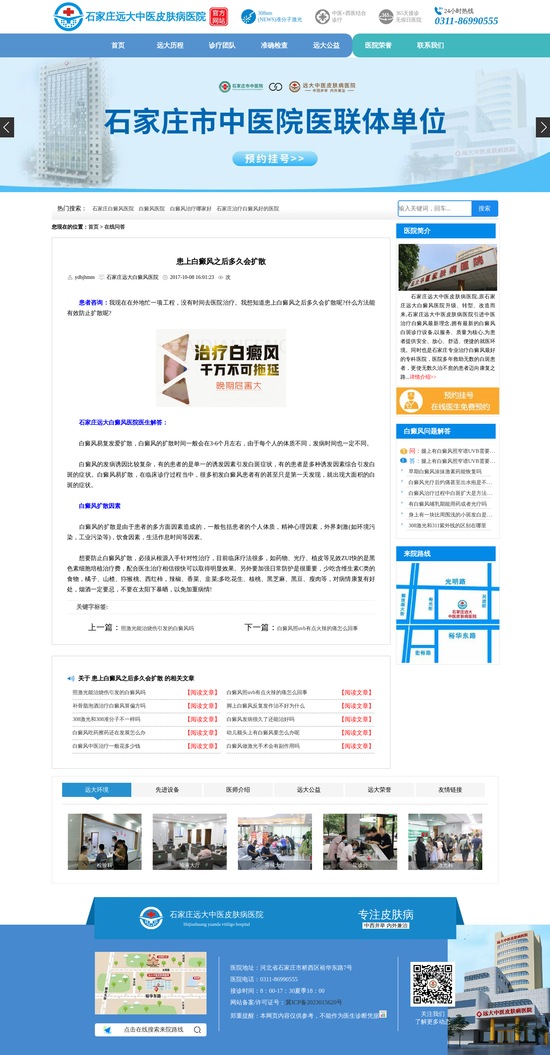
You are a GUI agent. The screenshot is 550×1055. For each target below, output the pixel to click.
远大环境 (97, 790)
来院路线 (417, 553)
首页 (118, 45)
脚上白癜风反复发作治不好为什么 (266, 706)
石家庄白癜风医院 (113, 209)
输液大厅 (189, 865)
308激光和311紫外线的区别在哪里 (447, 525)
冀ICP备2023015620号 (313, 1002)
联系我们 (430, 45)
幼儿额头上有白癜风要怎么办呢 (263, 733)
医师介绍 (238, 790)
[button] (7, 127)
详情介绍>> (423, 377)
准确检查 (274, 45)
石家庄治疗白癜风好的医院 (248, 209)
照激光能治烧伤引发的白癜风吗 (157, 628)
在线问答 (114, 227)
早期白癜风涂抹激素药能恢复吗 (445, 471)
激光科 (445, 865)
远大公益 (326, 45)
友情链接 (450, 790)
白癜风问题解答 (427, 431)
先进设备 (167, 790)
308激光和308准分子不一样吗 (106, 719)
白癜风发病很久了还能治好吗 (260, 719)
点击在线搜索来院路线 (151, 1029)
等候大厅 (275, 865)
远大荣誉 (379, 790)
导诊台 (360, 865)
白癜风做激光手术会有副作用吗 (263, 746)
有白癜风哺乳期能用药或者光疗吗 (448, 504)
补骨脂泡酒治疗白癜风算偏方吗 (109, 706)
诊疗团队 (222, 45)
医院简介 (417, 231)
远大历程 (170, 45)
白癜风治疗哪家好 (191, 209)
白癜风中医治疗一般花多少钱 (106, 746)
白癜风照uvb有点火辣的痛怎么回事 (317, 628)
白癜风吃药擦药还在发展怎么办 (109, 733)
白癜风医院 (152, 209)
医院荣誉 (378, 45)
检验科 (104, 865)
